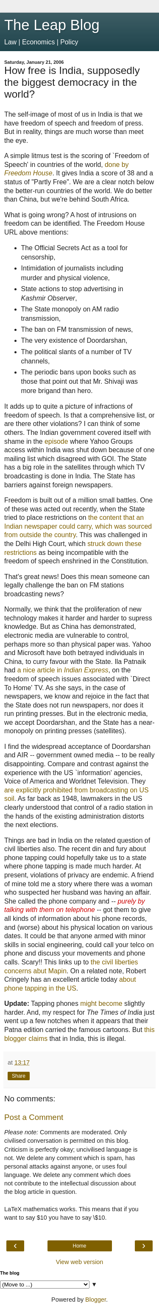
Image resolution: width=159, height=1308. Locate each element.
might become (101, 1003)
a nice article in (63, 670)
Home (79, 1246)
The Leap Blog (52, 25)
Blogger (95, 1299)
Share (18, 1076)
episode (56, 441)
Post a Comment (33, 1117)
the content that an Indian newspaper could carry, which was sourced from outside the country (78, 526)
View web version (79, 1262)
